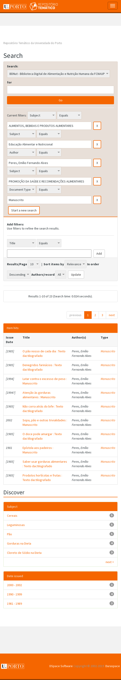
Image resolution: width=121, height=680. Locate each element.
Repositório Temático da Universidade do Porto (32, 43)
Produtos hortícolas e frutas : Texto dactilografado (42, 477)
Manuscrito (108, 351)
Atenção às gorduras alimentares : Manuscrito (39, 395)
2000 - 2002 (14, 585)
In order (93, 264)
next (112, 315)
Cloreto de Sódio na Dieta (24, 553)
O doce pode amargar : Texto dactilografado (42, 436)
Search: (12, 66)
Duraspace (112, 666)
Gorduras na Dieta (19, 543)
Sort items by (54, 264)
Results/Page (17, 264)
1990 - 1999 (14, 594)
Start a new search (24, 210)
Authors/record (43, 274)
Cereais (12, 516)
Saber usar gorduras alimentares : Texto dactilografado (45, 464)
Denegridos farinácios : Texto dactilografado (42, 367)
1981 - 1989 (14, 604)
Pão (9, 534)
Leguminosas (16, 525)
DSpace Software (61, 666)
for (9, 82)
